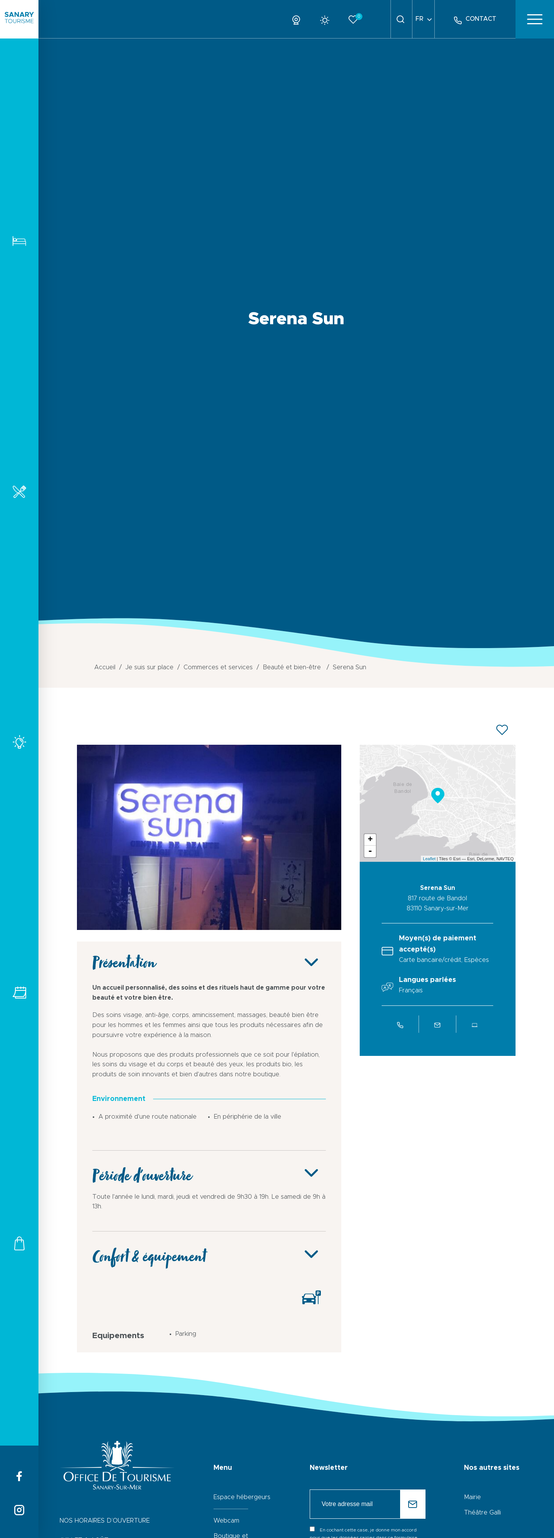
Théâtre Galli (482, 1513)
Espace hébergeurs (242, 1497)
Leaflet (429, 858)
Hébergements (19, 241)
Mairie (472, 1497)
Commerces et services (19, 1243)
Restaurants (19, 491)
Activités (19, 742)
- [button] (370, 851)
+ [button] (370, 840)
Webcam (226, 1521)
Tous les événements (19, 992)
